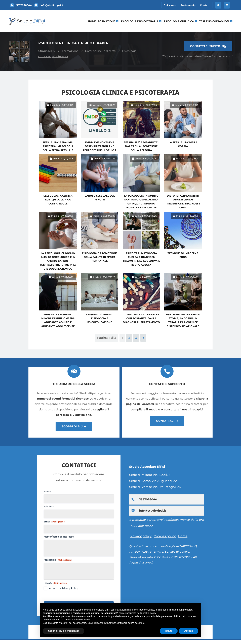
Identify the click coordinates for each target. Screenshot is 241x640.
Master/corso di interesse (59, 537)
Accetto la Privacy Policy (63, 588)
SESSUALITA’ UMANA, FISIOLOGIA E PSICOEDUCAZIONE (99, 318)
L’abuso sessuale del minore (100, 197)
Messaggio (58, 560)
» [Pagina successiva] (143, 338)
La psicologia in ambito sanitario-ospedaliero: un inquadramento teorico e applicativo (141, 201)
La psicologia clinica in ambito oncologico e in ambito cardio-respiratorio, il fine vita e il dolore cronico (58, 261)
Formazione (108, 21)
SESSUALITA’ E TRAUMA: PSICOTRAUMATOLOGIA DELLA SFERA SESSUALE (58, 146)
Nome (47, 492)
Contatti (205, 5)
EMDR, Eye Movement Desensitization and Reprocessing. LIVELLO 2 (99, 146)
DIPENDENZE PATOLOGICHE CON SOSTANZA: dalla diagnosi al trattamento (141, 318)
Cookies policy (165, 537)
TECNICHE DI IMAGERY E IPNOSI (183, 255)
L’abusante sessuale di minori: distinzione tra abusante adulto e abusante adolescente (58, 320)
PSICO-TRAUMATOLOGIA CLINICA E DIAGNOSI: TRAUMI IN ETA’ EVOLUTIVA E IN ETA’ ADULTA (141, 259)
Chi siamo (170, 5)
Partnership (188, 5)
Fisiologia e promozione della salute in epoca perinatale (99, 257)
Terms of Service (163, 552)
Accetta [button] (188, 630)
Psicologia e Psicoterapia (141, 21)
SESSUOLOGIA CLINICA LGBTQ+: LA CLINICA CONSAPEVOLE (58, 199)
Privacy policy (141, 537)
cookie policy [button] (149, 613)
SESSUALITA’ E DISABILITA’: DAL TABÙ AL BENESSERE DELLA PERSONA (141, 146)
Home (92, 21)
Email (54, 522)
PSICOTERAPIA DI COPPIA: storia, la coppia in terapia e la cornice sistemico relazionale (183, 320)
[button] (218, 5)
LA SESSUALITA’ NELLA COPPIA (183, 144)
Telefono (49, 507)
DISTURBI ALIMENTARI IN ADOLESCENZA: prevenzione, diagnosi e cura (183, 201)
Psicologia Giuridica (180, 21)
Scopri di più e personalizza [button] (63, 630)
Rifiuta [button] (168, 630)
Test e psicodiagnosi (215, 21)
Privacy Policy (139, 552)
